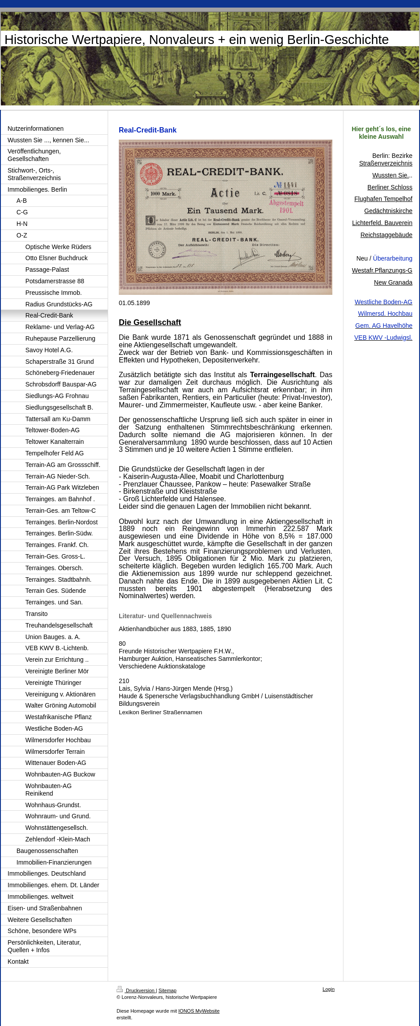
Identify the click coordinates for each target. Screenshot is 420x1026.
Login (329, 989)
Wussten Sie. (390, 175)
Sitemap (167, 990)
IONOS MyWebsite (199, 1011)
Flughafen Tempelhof (384, 198)
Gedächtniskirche (388, 210)
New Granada (393, 282)
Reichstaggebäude (386, 234)
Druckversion (136, 990)
